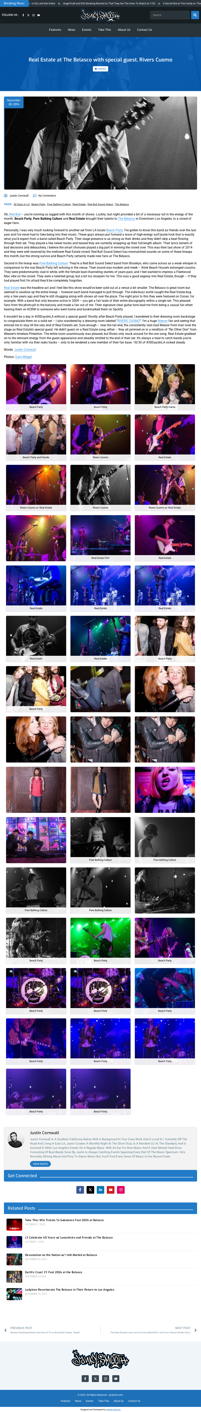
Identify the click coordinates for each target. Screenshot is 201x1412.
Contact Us (144, 30)
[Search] (195, 15)
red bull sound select (100, 204)
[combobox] (170, 15)
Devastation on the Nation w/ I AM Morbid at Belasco (61, 1255)
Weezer (163, 321)
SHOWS (102, 68)
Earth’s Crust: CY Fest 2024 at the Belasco (53, 1272)
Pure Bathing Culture (53, 263)
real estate (79, 204)
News (71, 30)
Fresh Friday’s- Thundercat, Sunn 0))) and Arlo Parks (39, 3)
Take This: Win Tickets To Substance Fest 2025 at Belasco (64, 1220)
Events (86, 30)
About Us (124, 30)
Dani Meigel (23, 357)
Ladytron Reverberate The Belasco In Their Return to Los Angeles (69, 1290)
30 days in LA (22, 204)
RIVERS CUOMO (129, 321)
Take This (104, 30)
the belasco (122, 204)
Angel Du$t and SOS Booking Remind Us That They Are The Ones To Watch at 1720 (121, 3)
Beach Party (114, 230)
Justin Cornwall (25, 349)
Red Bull (15, 214)
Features (55, 30)
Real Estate (11, 288)
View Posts (40, 1164)
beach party (38, 204)
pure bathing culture (59, 204)
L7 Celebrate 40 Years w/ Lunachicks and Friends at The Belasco (69, 1237)
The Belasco (126, 218)
